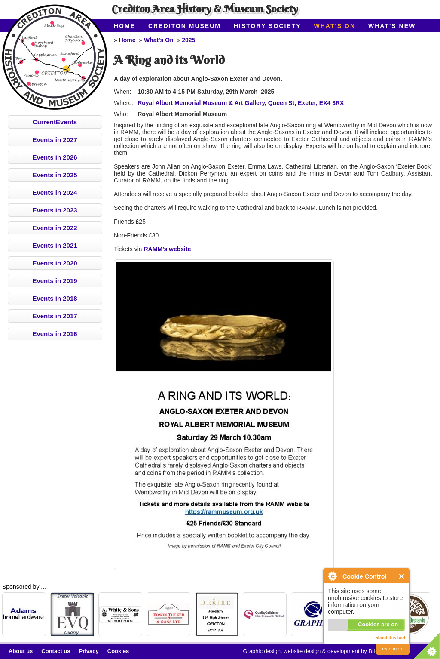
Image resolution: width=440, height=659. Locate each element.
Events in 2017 (54, 316)
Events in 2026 (54, 157)
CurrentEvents (55, 122)
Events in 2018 (54, 298)
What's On (335, 25)
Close (402, 576)
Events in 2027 (54, 139)
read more (392, 648)
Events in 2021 (54, 245)
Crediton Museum (184, 25)
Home (124, 25)
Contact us (55, 651)
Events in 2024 (54, 192)
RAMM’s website (167, 249)
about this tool (390, 637)
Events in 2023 (54, 210)
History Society (267, 25)
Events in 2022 (54, 227)
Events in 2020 (54, 263)
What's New (392, 25)
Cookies (118, 651)
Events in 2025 (54, 175)
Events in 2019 (54, 280)
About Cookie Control (332, 576)
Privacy (89, 651)
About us (21, 651)
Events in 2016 (54, 333)
